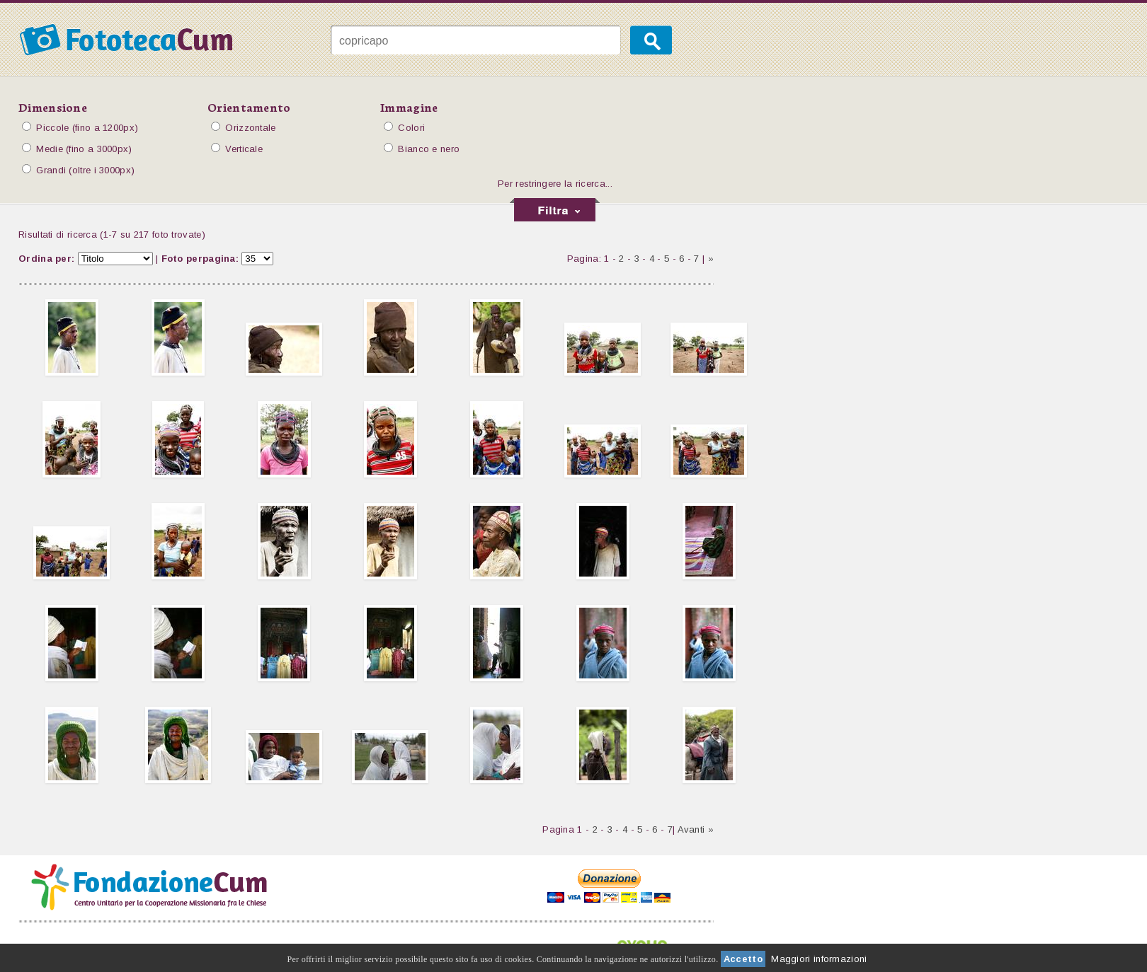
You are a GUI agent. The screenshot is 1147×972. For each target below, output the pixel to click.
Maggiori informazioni (819, 959)
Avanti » (696, 829)
